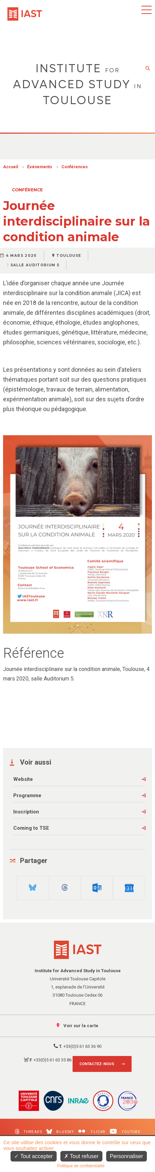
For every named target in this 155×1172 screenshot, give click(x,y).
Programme (27, 795)
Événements (39, 167)
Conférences (74, 167)
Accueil (10, 167)
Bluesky (60, 1131)
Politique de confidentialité (80, 1166)
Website (23, 779)
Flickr (91, 1131)
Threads (28, 1131)
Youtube (125, 1131)
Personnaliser (126, 1156)
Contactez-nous (96, 1064)
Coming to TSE (31, 828)
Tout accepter (33, 1156)
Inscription (26, 812)
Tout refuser (81, 1156)
